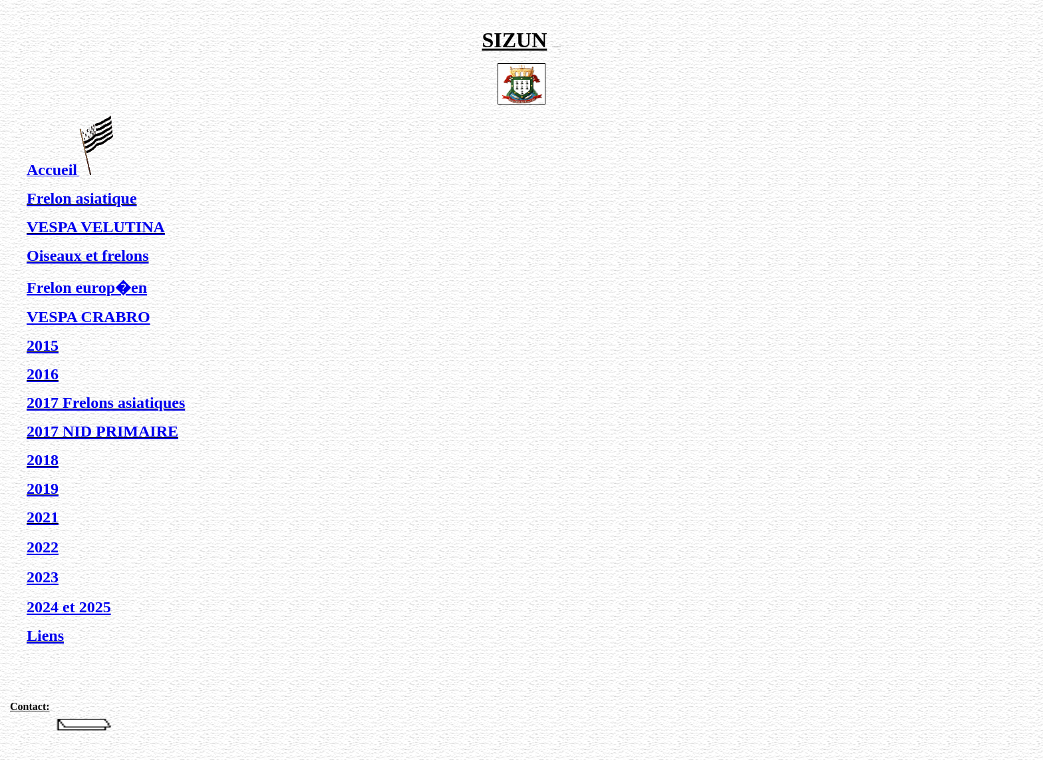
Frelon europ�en (87, 287)
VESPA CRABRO (88, 316)
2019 (43, 488)
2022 (43, 547)
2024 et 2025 (69, 607)
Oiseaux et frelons (88, 255)
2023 (43, 577)
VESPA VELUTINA (96, 227)
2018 (43, 460)
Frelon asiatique (82, 198)
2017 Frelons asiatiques (106, 402)
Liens (45, 635)
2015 (43, 345)
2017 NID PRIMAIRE (102, 431)
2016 (43, 374)
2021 (43, 517)
